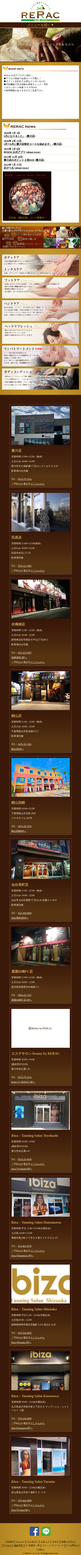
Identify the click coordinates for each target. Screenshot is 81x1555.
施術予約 (18, 1545)
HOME (10, 1541)
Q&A (40, 1549)
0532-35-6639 (24, 1159)
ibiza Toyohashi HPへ (21, 1169)
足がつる (9, 167)
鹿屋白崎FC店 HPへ (21, 1000)
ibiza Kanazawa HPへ (21, 1428)
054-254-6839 (24, 1333)
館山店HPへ (17, 749)
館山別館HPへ (18, 831)
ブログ (55, 1541)
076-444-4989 (24, 1500)
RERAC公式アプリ (14, 152)
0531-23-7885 (24, 566)
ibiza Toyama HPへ (20, 1510)
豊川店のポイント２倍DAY (19, 160)
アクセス (7, 1545)
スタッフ (45, 1541)
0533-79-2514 (24, 1077)
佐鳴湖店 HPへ (19, 657)
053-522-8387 (24, 653)
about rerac (33, 152)
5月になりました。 (14, 136)
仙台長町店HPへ (20, 918)
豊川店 (30, 136)
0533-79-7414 (24, 479)
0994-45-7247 (24, 995)
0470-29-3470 (24, 826)
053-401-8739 (24, 1246)
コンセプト (32, 1541)
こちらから (39, 484)
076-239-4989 (24, 1418)
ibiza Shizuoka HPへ (21, 1342)
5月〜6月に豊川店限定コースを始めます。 (28, 144)
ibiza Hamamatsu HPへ (22, 1255)
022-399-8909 (24, 913)
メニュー (20, 1541)
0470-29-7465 (24, 744)
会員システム (67, 1541)
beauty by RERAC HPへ (23, 1082)
